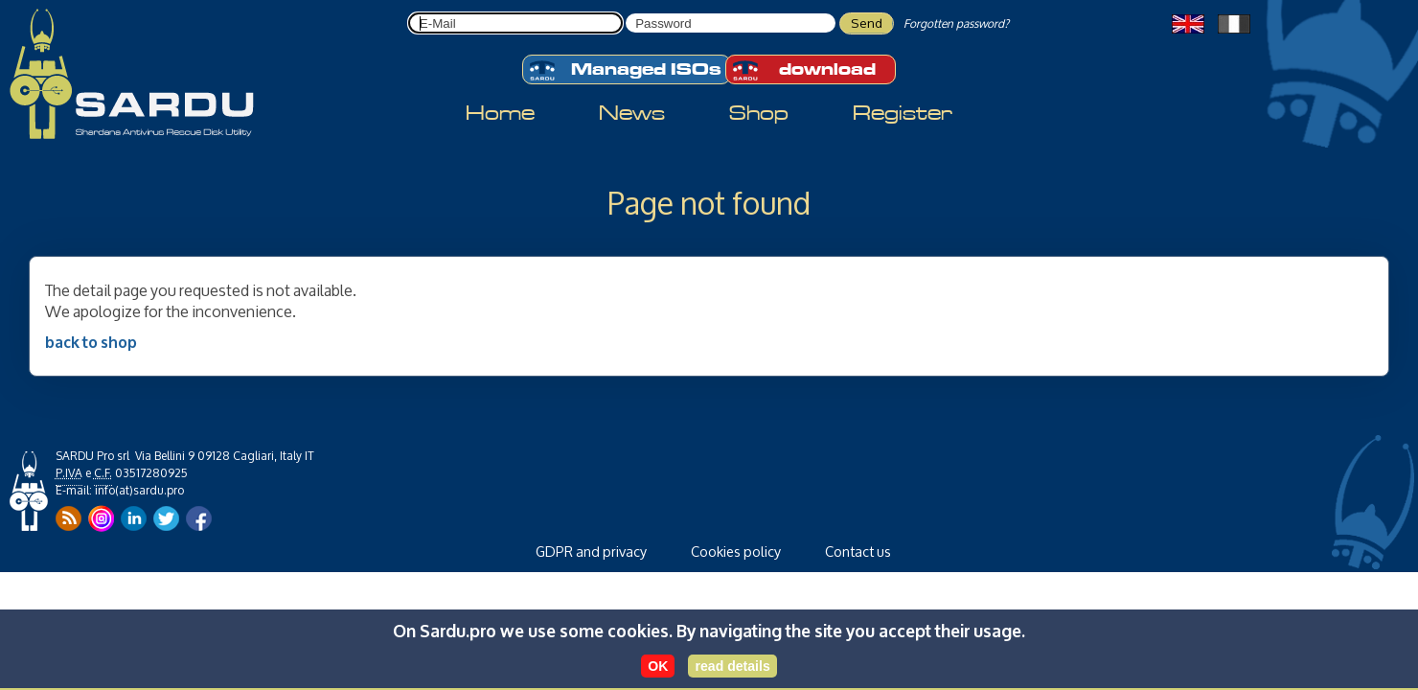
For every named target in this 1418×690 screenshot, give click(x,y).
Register (902, 113)
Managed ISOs (624, 70)
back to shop (91, 341)
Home (500, 113)
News (632, 113)
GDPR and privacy (591, 551)
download (803, 70)
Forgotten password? (956, 23)
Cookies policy (736, 551)
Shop (759, 113)
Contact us (858, 551)
